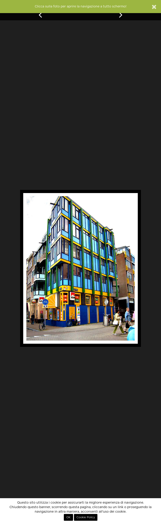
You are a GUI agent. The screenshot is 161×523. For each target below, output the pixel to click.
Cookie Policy (85, 517)
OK (68, 517)
